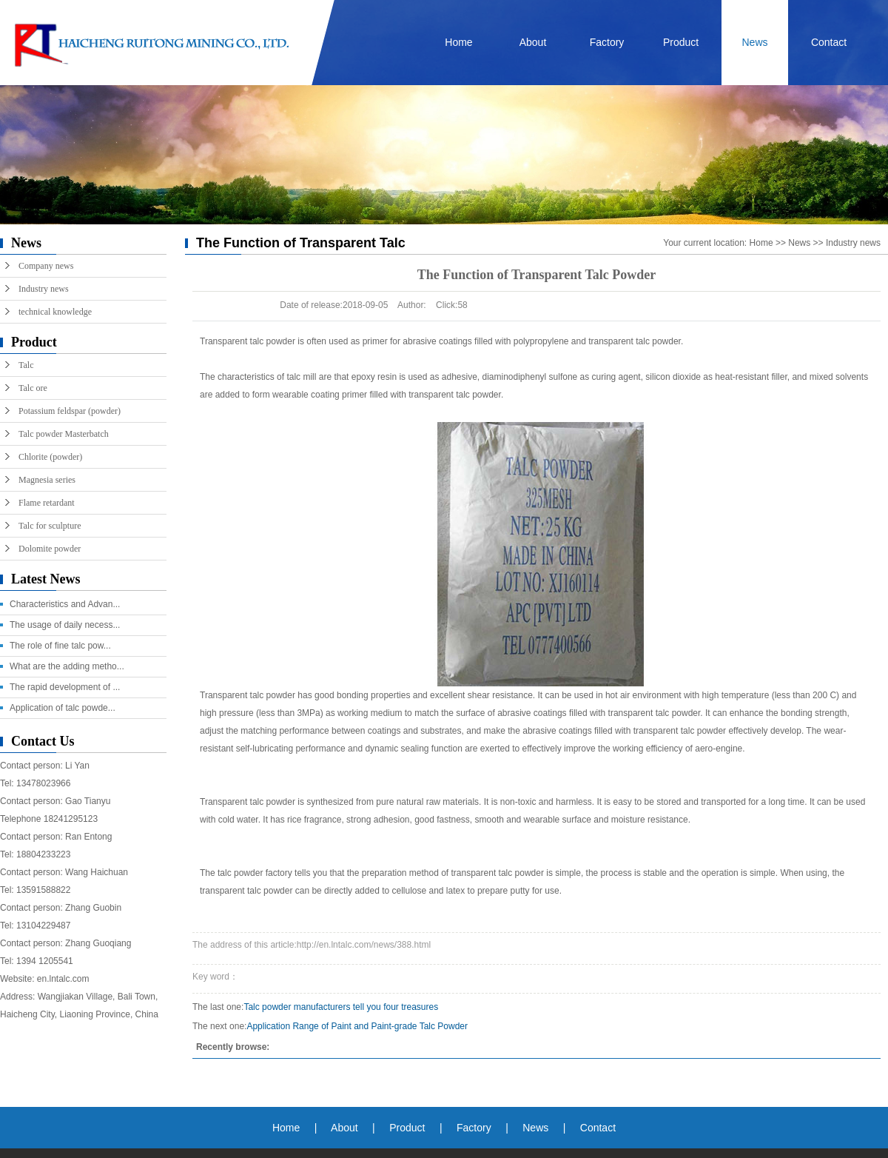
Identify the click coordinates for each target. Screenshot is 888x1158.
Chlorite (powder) (50, 457)
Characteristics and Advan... (65, 604)
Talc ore (32, 388)
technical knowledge (55, 312)
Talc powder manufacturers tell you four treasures (340, 1007)
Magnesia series (46, 480)
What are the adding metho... (67, 666)
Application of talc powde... (62, 708)
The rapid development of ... (65, 687)
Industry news (43, 289)
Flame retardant (46, 503)
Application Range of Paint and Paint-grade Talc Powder (357, 1026)
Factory (607, 42)
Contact (829, 42)
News (754, 42)
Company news (45, 266)
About (533, 42)
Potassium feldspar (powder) (69, 411)
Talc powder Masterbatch (63, 434)
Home (458, 42)
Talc (25, 365)
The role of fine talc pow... (60, 645)
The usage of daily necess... (65, 625)
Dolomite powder (49, 548)
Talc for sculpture (49, 526)
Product (681, 42)
